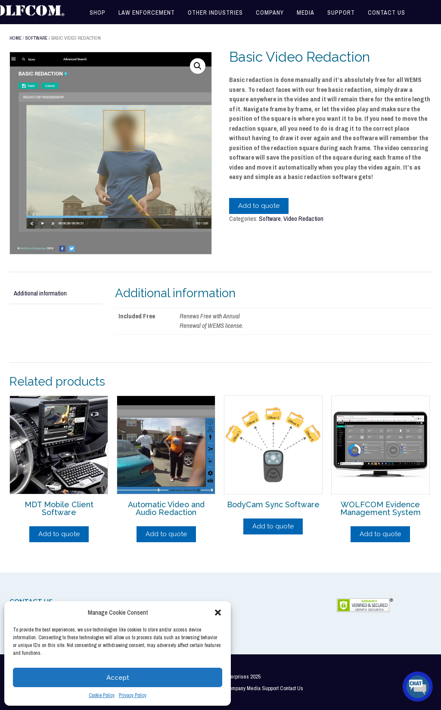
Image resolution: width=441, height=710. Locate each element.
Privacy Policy (132, 695)
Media (305, 12)
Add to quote (259, 206)
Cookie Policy (102, 695)
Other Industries (215, 12)
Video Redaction (303, 218)
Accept (117, 678)
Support (341, 12)
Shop (98, 12)
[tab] (55, 293)
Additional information (40, 293)
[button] (218, 612)
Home (15, 38)
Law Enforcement (146, 12)
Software (36, 38)
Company (270, 12)
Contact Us (386, 12)
